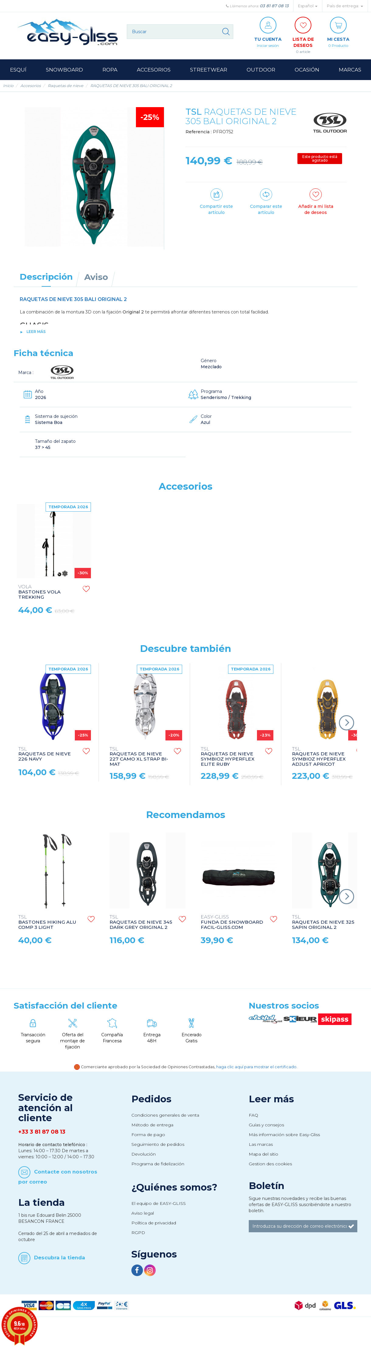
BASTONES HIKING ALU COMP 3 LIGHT (47, 922)
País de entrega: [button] (345, 6)
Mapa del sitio (263, 1154)
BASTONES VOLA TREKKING (39, 592)
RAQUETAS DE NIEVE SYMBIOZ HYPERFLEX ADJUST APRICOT (319, 757)
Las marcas (261, 1144)
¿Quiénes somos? (174, 1187)
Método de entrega (152, 1125)
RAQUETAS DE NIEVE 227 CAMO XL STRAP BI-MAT (138, 757)
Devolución (143, 1154)
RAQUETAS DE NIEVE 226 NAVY (44, 754)
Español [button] (307, 6)
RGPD (138, 1232)
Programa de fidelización (157, 1164)
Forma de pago (148, 1134)
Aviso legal (142, 1213)
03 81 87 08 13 (274, 5)
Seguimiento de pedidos (157, 1144)
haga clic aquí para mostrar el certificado (256, 1067)
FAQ (253, 1115)
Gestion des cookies (270, 1164)
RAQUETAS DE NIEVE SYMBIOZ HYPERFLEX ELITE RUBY (228, 757)
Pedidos (151, 1099)
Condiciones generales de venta (165, 1115)
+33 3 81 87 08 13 (41, 1131)
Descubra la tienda (59, 1257)
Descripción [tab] (46, 276)
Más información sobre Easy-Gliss (284, 1134)
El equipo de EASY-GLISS (158, 1203)
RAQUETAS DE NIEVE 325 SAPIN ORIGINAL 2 (323, 922)
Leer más (36, 331)
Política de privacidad (153, 1223)
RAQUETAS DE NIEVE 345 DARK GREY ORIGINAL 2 (140, 922)
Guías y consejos (266, 1125)
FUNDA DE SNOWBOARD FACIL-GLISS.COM (232, 922)
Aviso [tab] (96, 277)
